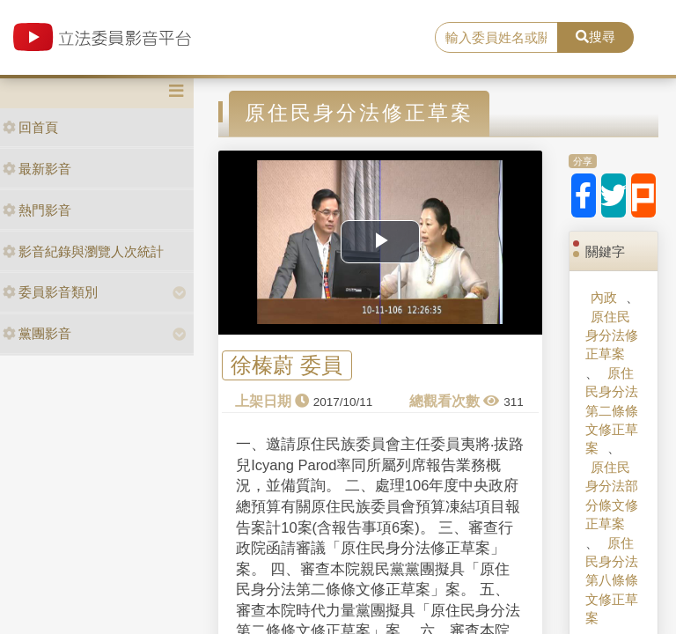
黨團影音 (37, 333)
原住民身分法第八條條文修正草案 (611, 580)
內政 (604, 297)
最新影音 (37, 168)
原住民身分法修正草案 (611, 335)
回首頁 (30, 127)
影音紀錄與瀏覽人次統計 (83, 251)
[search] (496, 38)
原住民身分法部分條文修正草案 (611, 495)
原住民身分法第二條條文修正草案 (611, 410)
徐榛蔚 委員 (286, 366)
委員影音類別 (50, 291)
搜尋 (595, 36)
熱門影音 (37, 210)
